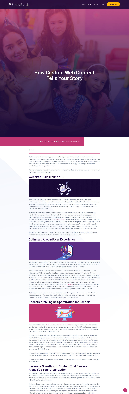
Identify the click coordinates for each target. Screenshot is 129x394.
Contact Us (113, 4)
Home (41, 141)
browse (70, 284)
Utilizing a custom (58, 219)
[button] (87, 4)
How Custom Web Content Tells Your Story (66, 141)
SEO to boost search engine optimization (59, 325)
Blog (48, 141)
